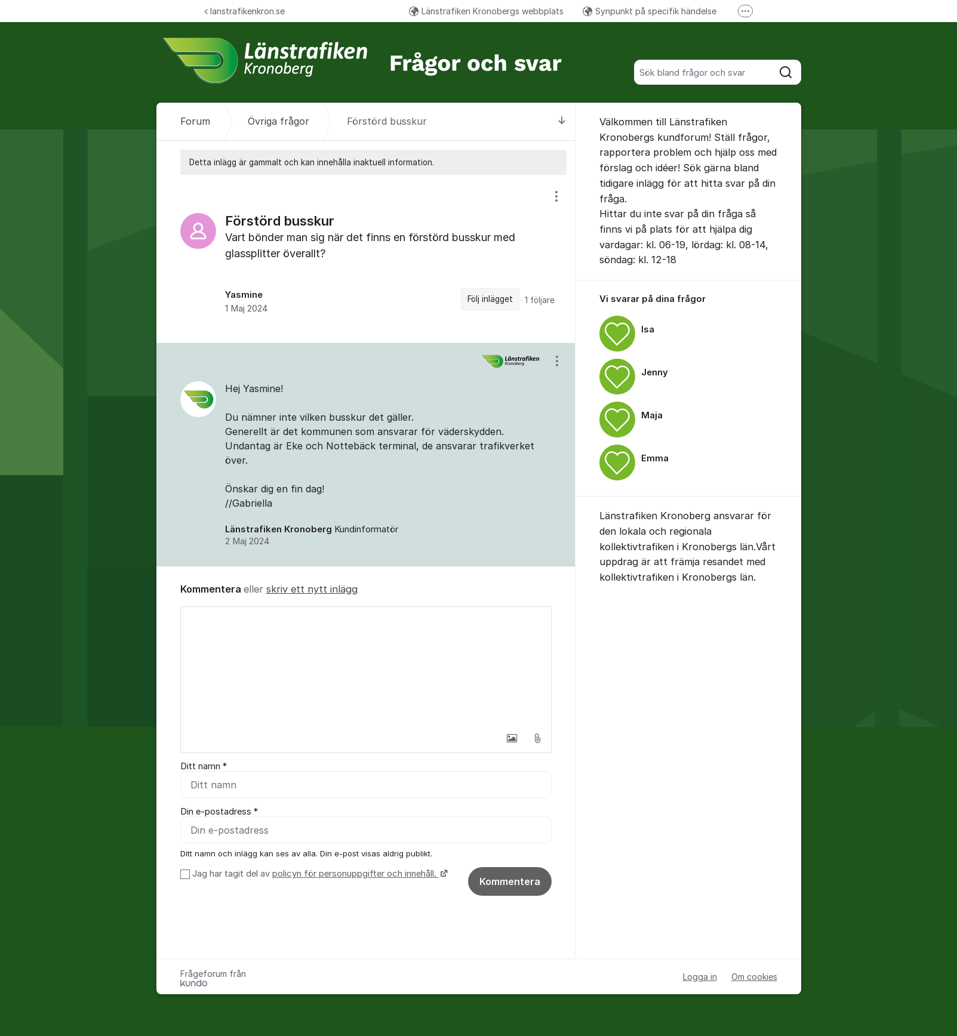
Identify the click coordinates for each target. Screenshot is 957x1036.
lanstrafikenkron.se (244, 11)
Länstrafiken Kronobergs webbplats (486, 11)
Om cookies (754, 977)
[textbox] (366, 666)
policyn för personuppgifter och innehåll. (355, 873)
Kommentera (509, 881)
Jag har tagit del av (318, 873)
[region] (366, 259)
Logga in (700, 977)
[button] (512, 738)
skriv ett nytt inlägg (312, 589)
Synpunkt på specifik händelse (649, 11)
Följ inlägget (490, 299)
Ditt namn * (203, 766)
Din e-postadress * (219, 811)
